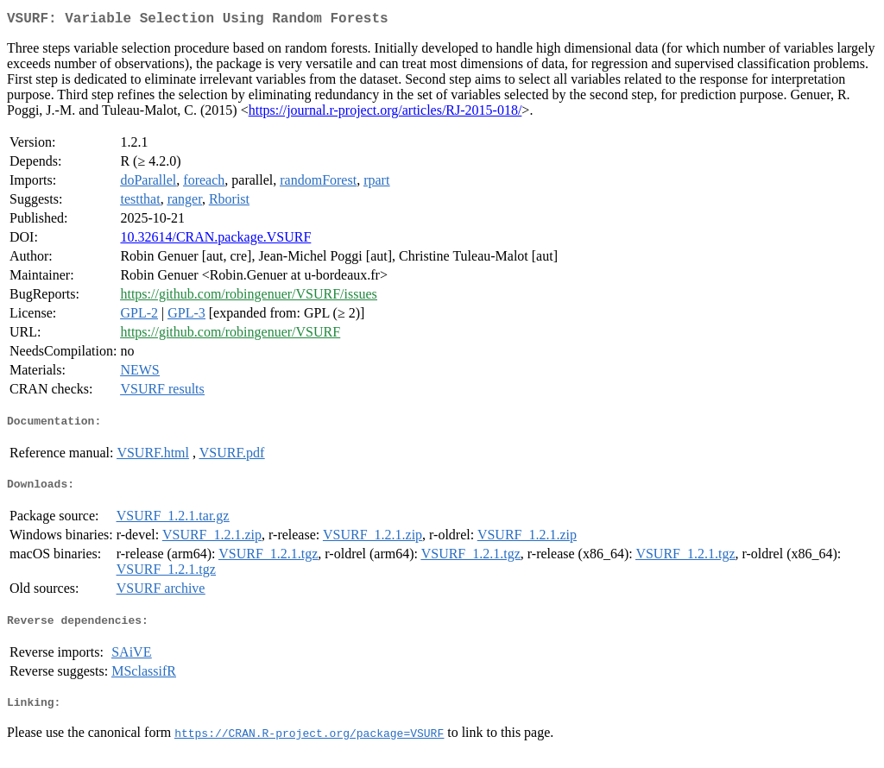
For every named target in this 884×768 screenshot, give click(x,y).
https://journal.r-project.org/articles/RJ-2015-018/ (385, 113)
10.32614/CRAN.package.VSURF (215, 240)
